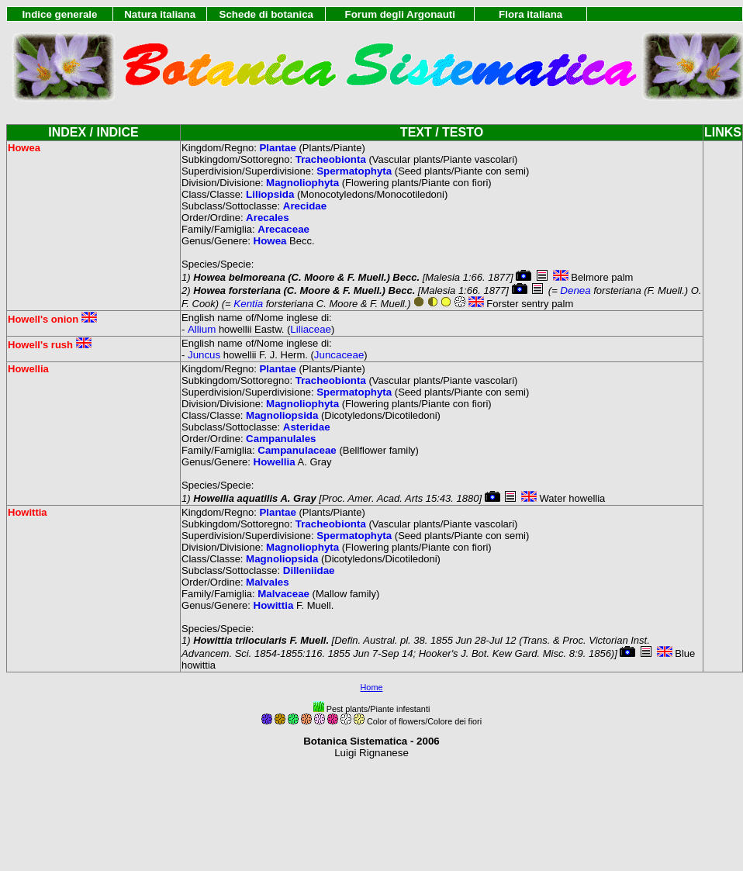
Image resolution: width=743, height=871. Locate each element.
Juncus (204, 355)
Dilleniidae (309, 570)
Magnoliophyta (302, 182)
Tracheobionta (330, 159)
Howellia (274, 462)
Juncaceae (339, 355)
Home (372, 687)
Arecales (267, 217)
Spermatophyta (354, 171)
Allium (202, 329)
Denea (575, 290)
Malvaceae (283, 594)
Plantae (277, 148)
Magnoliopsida (282, 415)
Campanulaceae (297, 450)
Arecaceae (283, 229)
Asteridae (306, 427)
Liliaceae (310, 329)
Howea (270, 241)
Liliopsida (270, 194)
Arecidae (305, 206)
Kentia (248, 303)
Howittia (274, 605)
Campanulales (281, 438)
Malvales (267, 582)
